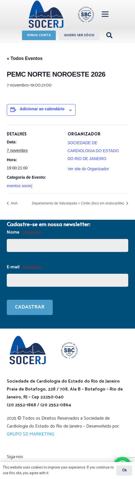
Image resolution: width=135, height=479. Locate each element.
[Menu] (105, 14)
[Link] (60, 14)
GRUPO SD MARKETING (30, 434)
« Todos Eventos (25, 58)
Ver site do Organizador (88, 169)
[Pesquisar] (109, 35)
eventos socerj (19, 186)
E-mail (24, 267)
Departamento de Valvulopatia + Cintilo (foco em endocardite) (78, 203)
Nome (24, 232)
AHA (13, 203)
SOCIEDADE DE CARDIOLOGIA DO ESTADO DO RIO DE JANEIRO (93, 151)
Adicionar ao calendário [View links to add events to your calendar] (42, 109)
